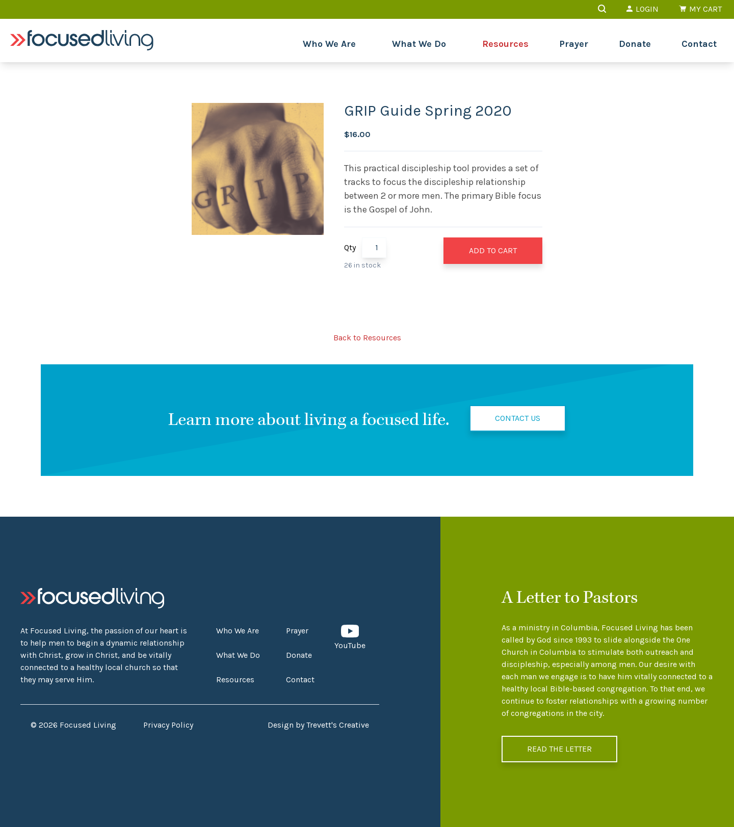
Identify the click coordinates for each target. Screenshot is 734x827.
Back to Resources (367, 337)
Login (642, 9)
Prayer (573, 43)
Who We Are (329, 43)
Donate (635, 43)
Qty (350, 247)
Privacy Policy (168, 725)
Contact (699, 43)
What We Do (419, 43)
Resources (505, 43)
